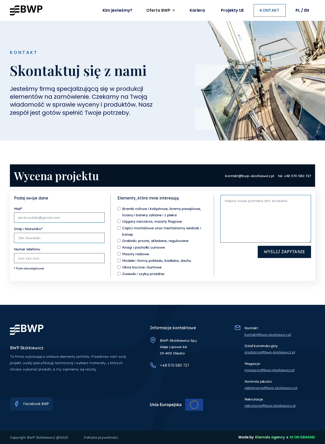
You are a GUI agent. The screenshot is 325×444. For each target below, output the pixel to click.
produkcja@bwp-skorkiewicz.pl (270, 352)
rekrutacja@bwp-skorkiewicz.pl (270, 405)
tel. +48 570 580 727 (294, 176)
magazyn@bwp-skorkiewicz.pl (270, 370)
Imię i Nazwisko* (28, 228)
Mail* (18, 208)
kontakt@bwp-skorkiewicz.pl (249, 176)
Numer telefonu (27, 249)
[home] (26, 10)
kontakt (269, 10)
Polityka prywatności (101, 437)
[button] (161, 10)
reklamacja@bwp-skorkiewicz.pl (271, 387)
